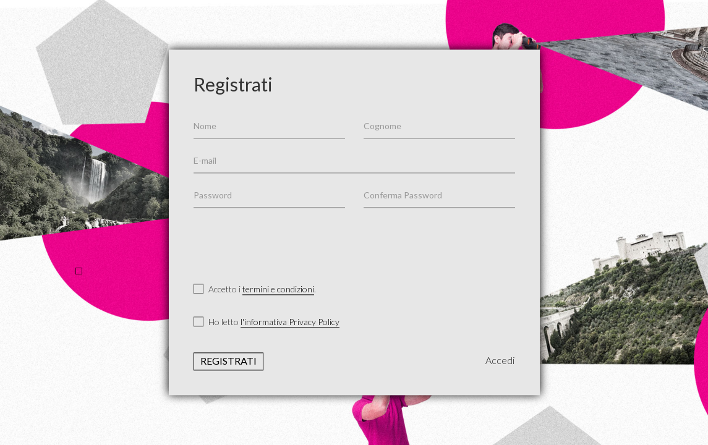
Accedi (499, 361)
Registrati (228, 361)
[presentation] (288, 241)
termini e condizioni (278, 289)
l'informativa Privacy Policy (290, 322)
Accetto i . (255, 289)
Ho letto (266, 322)
